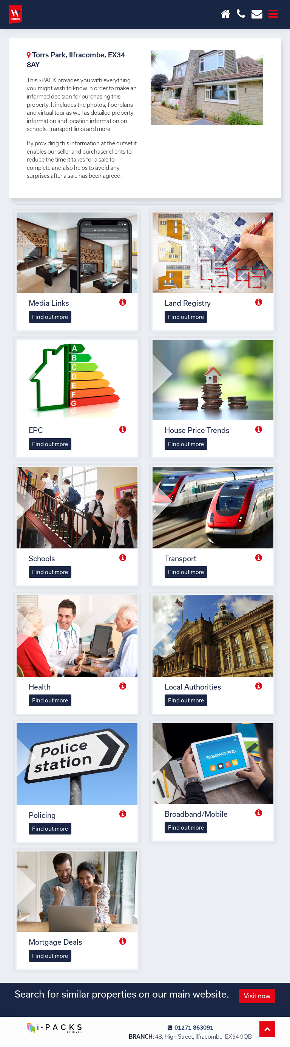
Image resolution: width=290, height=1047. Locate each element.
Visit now (257, 995)
